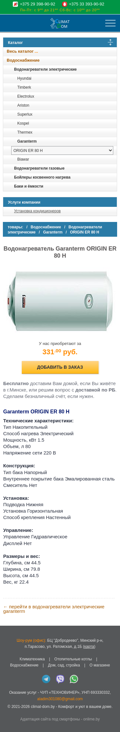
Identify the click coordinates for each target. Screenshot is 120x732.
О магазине (100, 665)
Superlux (24, 114)
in (8, 711)
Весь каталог (20, 51)
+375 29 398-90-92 (37, 4)
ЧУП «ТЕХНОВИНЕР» (59, 692)
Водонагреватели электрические (45, 69)
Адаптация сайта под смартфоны (50, 719)
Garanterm (27, 141)
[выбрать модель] (62, 150)
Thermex (24, 132)
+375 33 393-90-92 (86, 4)
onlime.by (91, 719)
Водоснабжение (23, 60)
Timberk (24, 87)
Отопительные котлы (73, 659)
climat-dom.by (43, 706)
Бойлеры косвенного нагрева (42, 177)
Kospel (23, 123)
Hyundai (24, 78)
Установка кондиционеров (37, 211)
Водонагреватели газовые (39, 168)
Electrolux (25, 96)
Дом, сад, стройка (64, 665)
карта (89, 646)
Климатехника (32, 659)
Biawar (23, 159)
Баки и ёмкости (28, 186)
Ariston (23, 105)
